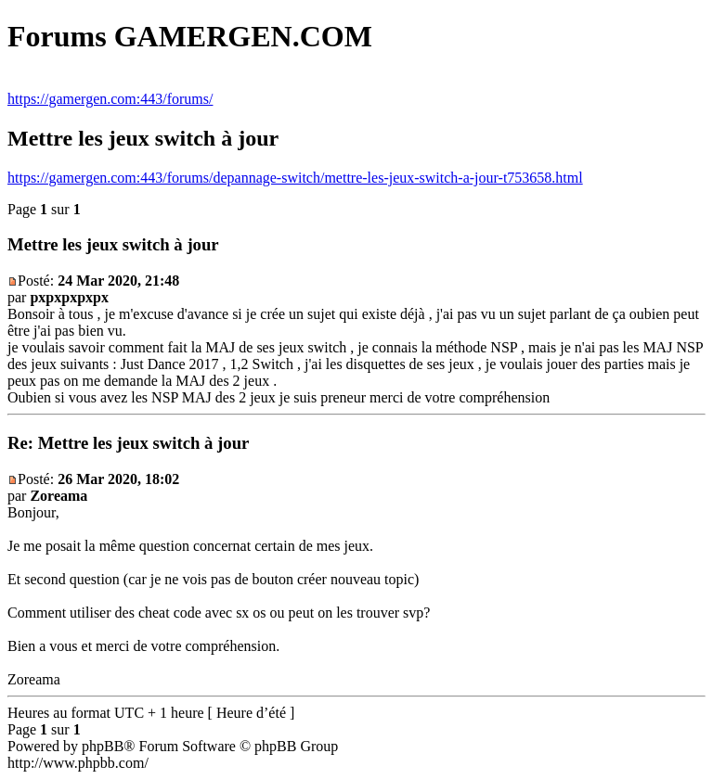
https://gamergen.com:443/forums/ (110, 99)
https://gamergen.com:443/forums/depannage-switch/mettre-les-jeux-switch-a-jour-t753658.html (295, 177)
